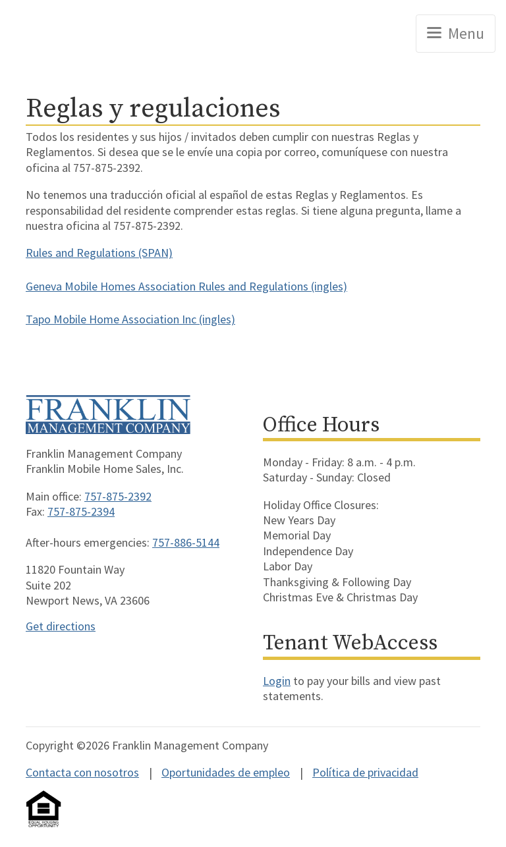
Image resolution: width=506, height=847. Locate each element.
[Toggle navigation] (455, 33)
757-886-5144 (185, 542)
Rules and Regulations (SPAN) (99, 252)
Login (277, 680)
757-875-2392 (118, 496)
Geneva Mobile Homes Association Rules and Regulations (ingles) (186, 286)
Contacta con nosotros (82, 772)
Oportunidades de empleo (225, 772)
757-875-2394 (81, 511)
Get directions (61, 626)
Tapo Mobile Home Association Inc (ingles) (130, 319)
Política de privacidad (365, 772)
